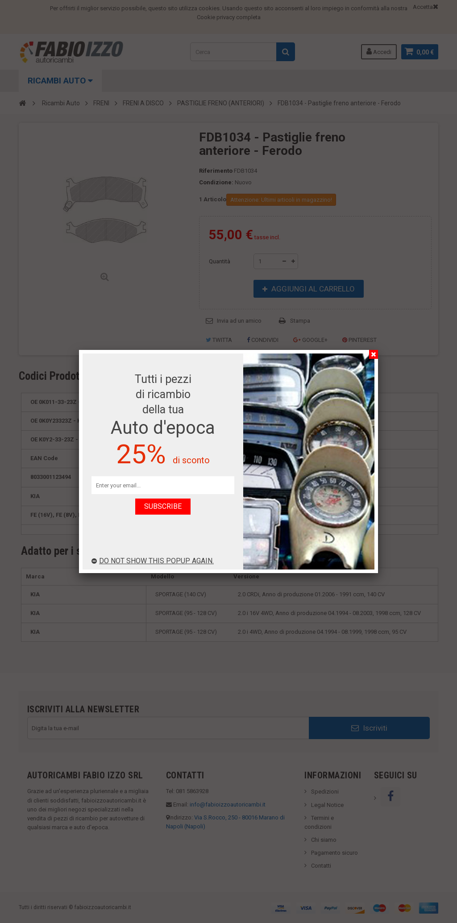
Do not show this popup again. (152, 561)
